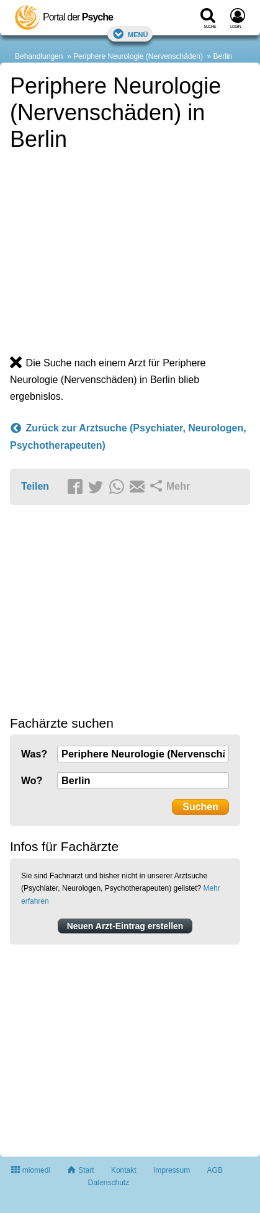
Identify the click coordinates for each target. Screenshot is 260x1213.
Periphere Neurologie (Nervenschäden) (138, 56)
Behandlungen (39, 56)
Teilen (35, 486)
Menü (130, 34)
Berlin (223, 56)
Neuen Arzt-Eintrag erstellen (125, 926)
